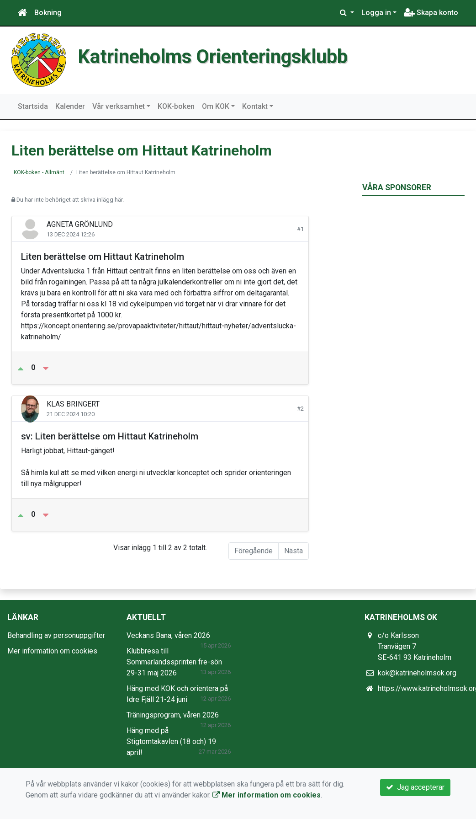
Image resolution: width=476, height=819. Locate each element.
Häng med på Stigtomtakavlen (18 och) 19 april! (171, 741)
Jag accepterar (415, 787)
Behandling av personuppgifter (56, 635)
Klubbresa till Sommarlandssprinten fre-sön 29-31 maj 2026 (174, 662)
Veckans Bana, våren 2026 (168, 635)
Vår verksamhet (118, 106)
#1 (300, 228)
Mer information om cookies (52, 651)
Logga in (376, 12)
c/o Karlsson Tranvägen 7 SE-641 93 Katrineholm (414, 646)
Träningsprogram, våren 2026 (173, 715)
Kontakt (255, 106)
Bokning (48, 12)
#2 (300, 408)
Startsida (33, 106)
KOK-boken (176, 106)
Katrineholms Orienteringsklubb (213, 56)
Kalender (70, 106)
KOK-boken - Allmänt (39, 172)
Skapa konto (431, 12)
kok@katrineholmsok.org (417, 673)
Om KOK (215, 106)
